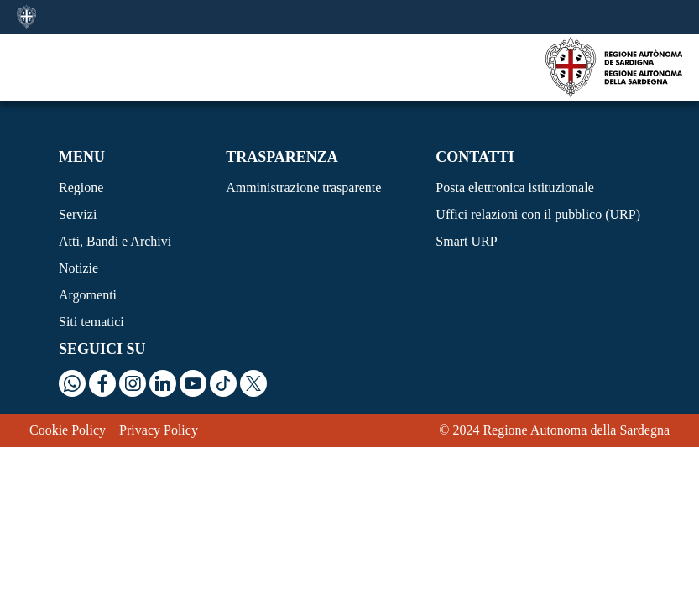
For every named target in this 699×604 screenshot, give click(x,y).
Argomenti (88, 295)
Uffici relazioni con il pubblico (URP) (538, 214)
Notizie (78, 268)
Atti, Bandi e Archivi (115, 241)
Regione (81, 187)
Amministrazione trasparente (303, 187)
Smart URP (466, 241)
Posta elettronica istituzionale (514, 187)
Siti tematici (91, 322)
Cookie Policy (67, 430)
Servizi (78, 214)
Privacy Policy (158, 430)
